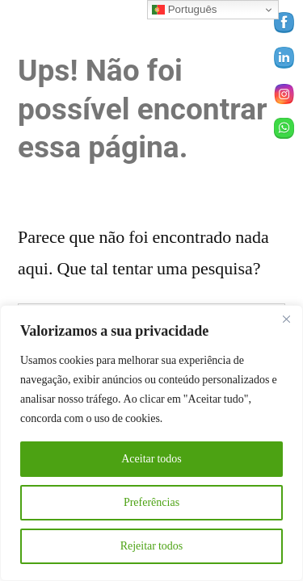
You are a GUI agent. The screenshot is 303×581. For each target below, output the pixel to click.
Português (184, 9)
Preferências (151, 502)
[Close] (286, 318)
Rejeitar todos (151, 546)
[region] (151, 443)
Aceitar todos (151, 459)
